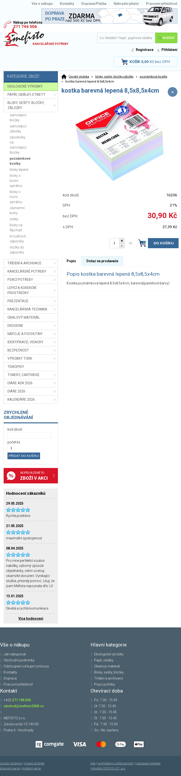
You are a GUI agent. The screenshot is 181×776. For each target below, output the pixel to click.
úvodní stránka (11, 763)
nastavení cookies (147, 763)
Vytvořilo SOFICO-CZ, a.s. (108, 768)
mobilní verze (31, 768)
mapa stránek (34, 763)
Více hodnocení (30, 618)
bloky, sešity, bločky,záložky (114, 76)
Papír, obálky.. (104, 660)
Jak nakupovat (15, 654)
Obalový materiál (107, 666)
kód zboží (14, 429)
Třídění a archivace (108, 678)
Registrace (144, 50)
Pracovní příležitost (161, 4)
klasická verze (10, 768)
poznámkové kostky (153, 76)
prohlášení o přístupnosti (115, 763)
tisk (93, 763)
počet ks (13, 442)
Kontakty (67, 4)
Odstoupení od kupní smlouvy (26, 666)
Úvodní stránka (79, 76)
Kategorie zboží (31, 77)
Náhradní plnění (126, 4)
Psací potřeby (104, 684)
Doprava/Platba (93, 4)
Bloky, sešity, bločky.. (109, 672)
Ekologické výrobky (109, 654)
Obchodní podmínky (19, 660)
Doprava (10, 678)
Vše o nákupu (42, 4)
